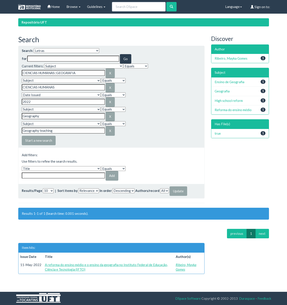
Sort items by (67, 191)
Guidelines (96, 7)
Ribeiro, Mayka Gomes (231, 58)
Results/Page (32, 191)
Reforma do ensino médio (233, 110)
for (24, 59)
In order (106, 191)
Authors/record (147, 191)
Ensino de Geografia (229, 82)
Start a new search (38, 140)
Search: (27, 51)
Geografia (222, 91)
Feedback (264, 298)
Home (53, 7)
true (218, 133)
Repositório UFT (34, 22)
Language (233, 7)
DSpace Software (188, 298)
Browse (73, 7)
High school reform (229, 101)
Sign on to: (260, 7)
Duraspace (247, 298)
